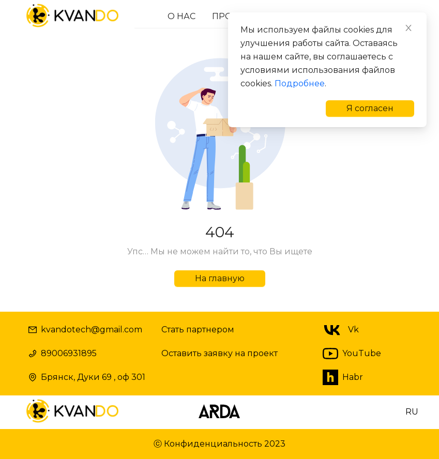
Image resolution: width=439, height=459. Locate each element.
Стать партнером (197, 329)
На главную (220, 278)
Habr (343, 377)
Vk (339, 330)
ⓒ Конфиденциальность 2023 (219, 444)
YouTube (352, 353)
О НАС (181, 16)
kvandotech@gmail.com (85, 329)
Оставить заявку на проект (219, 353)
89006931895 (62, 353)
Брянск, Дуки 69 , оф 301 (86, 377)
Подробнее (300, 83)
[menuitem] (181, 16)
